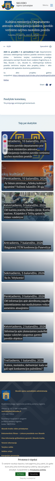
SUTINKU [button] (20, 474)
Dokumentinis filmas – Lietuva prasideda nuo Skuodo (23, 433)
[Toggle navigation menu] (48, 5)
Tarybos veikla (7, 447)
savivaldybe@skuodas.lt (11, 411)
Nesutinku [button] (34, 474)
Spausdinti (44, 46)
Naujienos (43, 35)
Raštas (6, 80)
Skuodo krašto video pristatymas (14, 429)
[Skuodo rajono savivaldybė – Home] (7, 5)
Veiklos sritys (6, 451)
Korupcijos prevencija (10, 456)
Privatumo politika (38, 470)
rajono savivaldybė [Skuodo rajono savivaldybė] (24, 4)
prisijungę (10, 103)
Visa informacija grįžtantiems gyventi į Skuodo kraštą (22, 438)
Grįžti (9, 46)
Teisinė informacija (9, 443)
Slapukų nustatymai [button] (27, 478)
